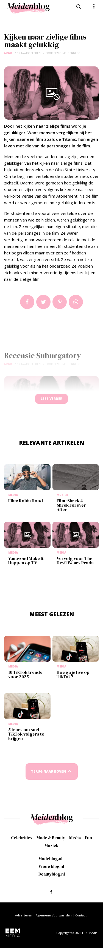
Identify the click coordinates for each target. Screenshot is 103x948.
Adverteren (23, 915)
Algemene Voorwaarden (54, 915)
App (76, 302)
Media (8, 53)
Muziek (51, 845)
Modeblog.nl (50, 859)
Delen (27, 302)
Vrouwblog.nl (51, 866)
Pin (59, 302)
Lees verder (51, 398)
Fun (88, 838)
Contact (81, 915)
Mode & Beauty (51, 838)
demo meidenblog (67, 53)
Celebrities (21, 838)
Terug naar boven (48, 771)
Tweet (43, 302)
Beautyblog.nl (51, 874)
